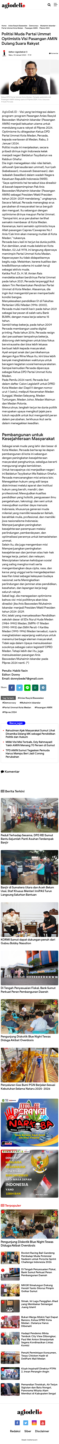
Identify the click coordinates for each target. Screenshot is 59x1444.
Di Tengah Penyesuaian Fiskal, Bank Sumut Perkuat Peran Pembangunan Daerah (28, 989)
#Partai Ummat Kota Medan (16, 707)
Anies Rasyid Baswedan (17, 26)
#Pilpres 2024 (9, 712)
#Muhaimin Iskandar (30, 702)
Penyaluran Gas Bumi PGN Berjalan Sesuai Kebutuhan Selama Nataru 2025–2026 (28, 1086)
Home (4, 26)
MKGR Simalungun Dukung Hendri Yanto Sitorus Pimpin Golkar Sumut (37, 1288)
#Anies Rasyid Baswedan (31, 698)
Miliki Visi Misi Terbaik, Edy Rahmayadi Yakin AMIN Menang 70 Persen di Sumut (30, 743)
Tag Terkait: (8, 698)
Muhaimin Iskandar (47, 26)
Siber (27, 1431)
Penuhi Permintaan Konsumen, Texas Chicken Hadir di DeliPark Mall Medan (38, 1355)
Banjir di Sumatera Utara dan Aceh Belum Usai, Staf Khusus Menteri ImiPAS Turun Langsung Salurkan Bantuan (27, 891)
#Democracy (9, 702)
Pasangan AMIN (31, 28)
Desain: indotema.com (29, 1440)
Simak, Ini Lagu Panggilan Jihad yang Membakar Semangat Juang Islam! (39, 1304)
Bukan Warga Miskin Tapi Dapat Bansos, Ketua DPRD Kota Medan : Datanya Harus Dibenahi (39, 1322)
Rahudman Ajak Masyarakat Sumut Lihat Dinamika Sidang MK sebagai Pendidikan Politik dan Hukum (30, 734)
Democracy (33, 26)
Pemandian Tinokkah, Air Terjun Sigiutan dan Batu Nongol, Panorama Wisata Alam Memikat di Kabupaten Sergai (39, 1389)
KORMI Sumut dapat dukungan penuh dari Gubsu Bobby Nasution (28, 941)
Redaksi (15, 1431)
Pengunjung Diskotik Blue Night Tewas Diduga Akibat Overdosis (26, 1038)
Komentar (53, 53)
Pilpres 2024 (44, 28)
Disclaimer (42, 1431)
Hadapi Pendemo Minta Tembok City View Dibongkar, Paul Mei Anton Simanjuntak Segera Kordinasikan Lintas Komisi (38, 1339)
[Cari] (49, 5)
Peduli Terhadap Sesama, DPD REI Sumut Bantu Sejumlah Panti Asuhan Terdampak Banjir (27, 839)
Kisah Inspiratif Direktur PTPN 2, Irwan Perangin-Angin (38, 1370)
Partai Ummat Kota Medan (12, 28)
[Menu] (56, 4)
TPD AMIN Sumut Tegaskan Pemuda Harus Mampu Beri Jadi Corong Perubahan (28, 754)
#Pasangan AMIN (43, 707)
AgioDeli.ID (9, 112)
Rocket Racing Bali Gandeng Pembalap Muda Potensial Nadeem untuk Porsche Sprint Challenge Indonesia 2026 (38, 1257)
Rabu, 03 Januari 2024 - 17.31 (20, 55)
